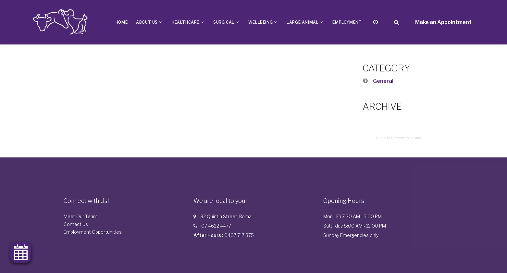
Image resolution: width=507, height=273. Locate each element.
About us (147, 22)
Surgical (223, 22)
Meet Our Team (80, 216)
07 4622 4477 (216, 226)
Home (122, 22)
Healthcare (185, 22)
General (383, 81)
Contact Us (76, 224)
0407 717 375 (239, 235)
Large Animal (302, 22)
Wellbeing (260, 22)
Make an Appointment (443, 22)
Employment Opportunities (93, 232)
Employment (347, 22)
